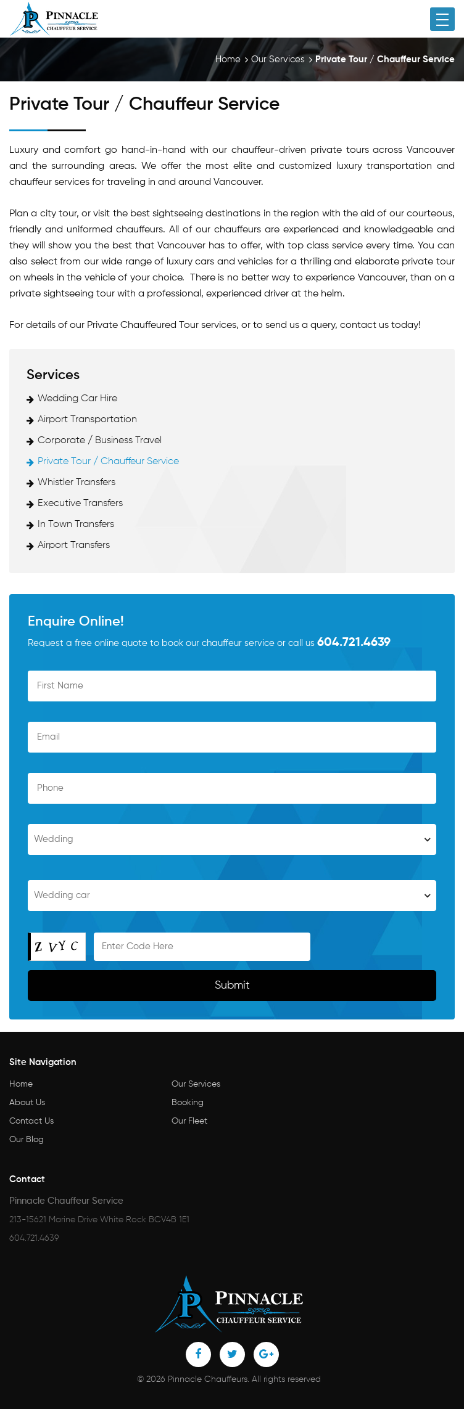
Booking (188, 1102)
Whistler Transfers (76, 483)
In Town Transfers (76, 524)
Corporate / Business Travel (100, 441)
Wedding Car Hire (77, 399)
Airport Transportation (87, 420)
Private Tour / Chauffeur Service (108, 462)
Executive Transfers (80, 503)
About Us (27, 1102)
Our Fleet (189, 1121)
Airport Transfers (74, 545)
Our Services (278, 59)
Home (228, 59)
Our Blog (26, 1139)
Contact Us (31, 1121)
